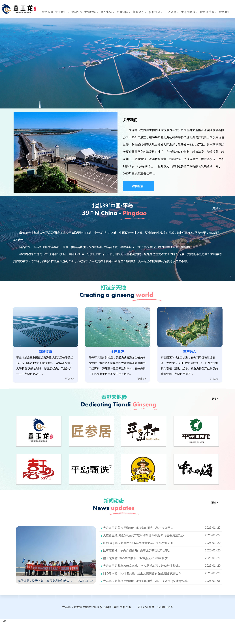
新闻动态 (140, 12)
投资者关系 (208, 12)
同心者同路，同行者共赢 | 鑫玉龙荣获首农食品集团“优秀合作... (143, 573)
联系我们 (224, 12)
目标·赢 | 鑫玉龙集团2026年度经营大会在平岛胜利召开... (139, 543)
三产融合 (172, 12)
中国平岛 (77, 12)
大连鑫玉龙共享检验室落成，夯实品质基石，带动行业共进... (142, 565)
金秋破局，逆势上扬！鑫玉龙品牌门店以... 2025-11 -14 (55, 580)
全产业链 (108, 12)
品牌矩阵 (124, 12)
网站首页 (47, 12)
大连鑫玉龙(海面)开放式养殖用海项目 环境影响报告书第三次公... (144, 535)
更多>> (69, 378)
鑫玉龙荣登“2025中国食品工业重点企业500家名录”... (137, 558)
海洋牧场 (91, 12)
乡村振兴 (156, 12)
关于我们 (62, 12)
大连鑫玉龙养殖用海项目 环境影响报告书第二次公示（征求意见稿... (146, 581)
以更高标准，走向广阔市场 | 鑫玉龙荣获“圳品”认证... (136, 550)
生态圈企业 (189, 12)
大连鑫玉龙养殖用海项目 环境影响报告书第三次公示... (138, 527)
